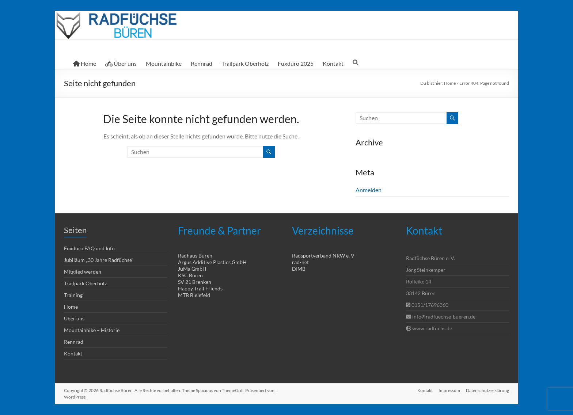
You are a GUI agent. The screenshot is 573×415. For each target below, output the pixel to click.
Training (73, 295)
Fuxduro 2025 (296, 63)
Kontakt (333, 63)
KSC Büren (190, 275)
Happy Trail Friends (200, 288)
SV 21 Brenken (194, 282)
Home (84, 63)
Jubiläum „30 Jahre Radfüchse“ (98, 260)
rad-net (300, 262)
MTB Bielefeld (194, 295)
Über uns (121, 63)
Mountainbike (164, 63)
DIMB (299, 269)
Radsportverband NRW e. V (323, 255)
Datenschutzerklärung (487, 390)
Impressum (449, 390)
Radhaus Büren (195, 255)
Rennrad (201, 63)
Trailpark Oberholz (245, 63)
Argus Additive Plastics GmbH (212, 262)
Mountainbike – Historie (91, 330)
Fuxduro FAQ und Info (89, 248)
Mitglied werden (82, 272)
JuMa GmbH (192, 269)
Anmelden (369, 189)
